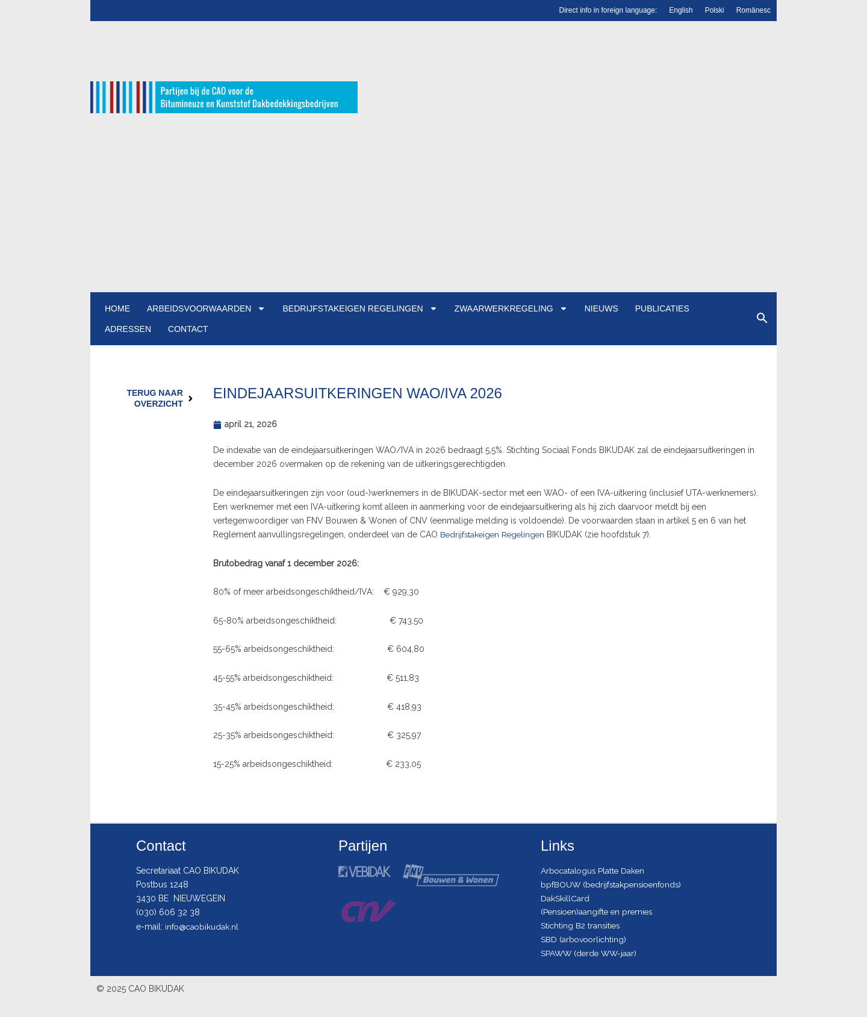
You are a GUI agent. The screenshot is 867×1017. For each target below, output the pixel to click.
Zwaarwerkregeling (511, 308)
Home (117, 308)
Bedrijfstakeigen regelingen (359, 308)
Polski (714, 10)
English (680, 10)
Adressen (128, 329)
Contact (188, 329)
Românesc (753, 10)
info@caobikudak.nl (203, 925)
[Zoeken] (762, 318)
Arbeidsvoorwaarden (206, 308)
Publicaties (662, 308)
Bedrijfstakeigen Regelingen (494, 534)
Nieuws (601, 308)
